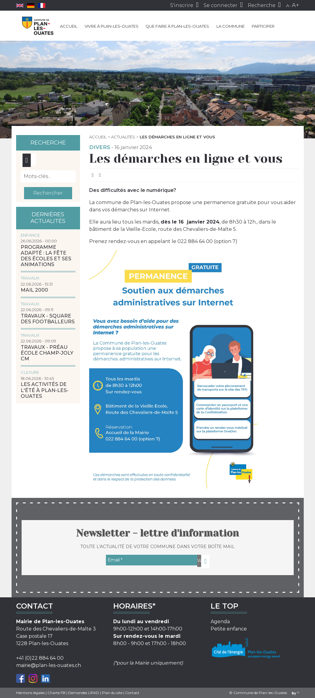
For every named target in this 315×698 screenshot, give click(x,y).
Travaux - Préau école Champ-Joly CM (47, 353)
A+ (295, 5)
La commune (230, 26)
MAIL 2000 (34, 290)
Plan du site (112, 692)
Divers (99, 147)
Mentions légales (30, 692)
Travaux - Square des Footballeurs (48, 319)
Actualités (123, 136)
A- (288, 5)
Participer (263, 26)
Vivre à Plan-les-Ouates (111, 26)
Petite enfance (229, 629)
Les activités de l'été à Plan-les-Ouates (44, 390)
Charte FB (56, 692)
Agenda (220, 621)
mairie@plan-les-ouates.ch (48, 665)
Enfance (30, 235)
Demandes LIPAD (83, 692)
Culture (30, 372)
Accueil (68, 26)
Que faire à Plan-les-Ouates (177, 26)
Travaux (30, 278)
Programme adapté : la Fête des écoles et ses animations (46, 256)
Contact (132, 692)
